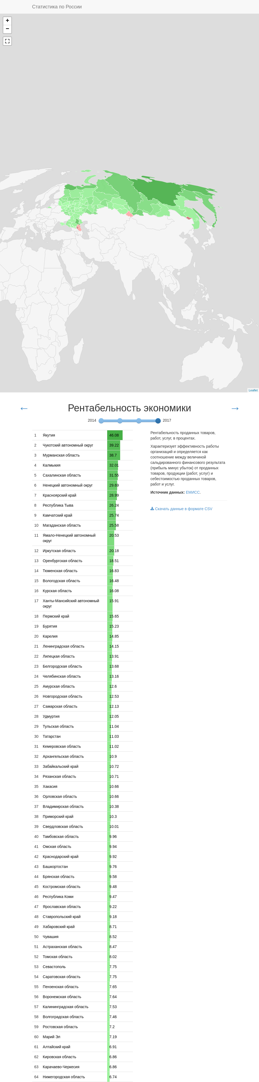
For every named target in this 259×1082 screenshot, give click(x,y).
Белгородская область (62, 666)
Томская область (57, 957)
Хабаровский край (59, 926)
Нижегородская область (64, 1077)
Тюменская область (60, 571)
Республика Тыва (58, 505)
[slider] (158, 421)
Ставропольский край (62, 916)
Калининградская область (65, 1007)
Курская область (57, 591)
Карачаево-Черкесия (61, 1067)
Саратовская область (61, 977)
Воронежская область (62, 997)
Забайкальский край (60, 766)
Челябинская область (62, 676)
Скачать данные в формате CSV (181, 509)
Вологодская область (61, 581)
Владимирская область (63, 806)
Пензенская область (60, 987)
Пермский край (56, 616)
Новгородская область (62, 696)
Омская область (57, 846)
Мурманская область (61, 455)
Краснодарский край (60, 856)
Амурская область (59, 686)
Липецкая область (59, 656)
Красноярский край (59, 495)
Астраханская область (62, 947)
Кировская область (59, 1057)
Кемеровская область (62, 746)
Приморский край (58, 816)
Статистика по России (57, 6)
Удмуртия (51, 716)
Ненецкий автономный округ (68, 485)
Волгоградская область (63, 1017)
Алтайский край (56, 1047)
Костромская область (61, 886)
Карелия (50, 636)
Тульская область (58, 726)
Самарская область (60, 706)
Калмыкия (51, 465)
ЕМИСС (193, 492)
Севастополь (54, 967)
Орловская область (60, 796)
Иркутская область (59, 551)
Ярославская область (62, 906)
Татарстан (52, 736)
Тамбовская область (61, 836)
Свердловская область (63, 826)
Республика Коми (58, 896)
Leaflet (253, 390)
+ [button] (7, 21)
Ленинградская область (63, 646)
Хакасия (50, 786)
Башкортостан (55, 866)
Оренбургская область (62, 561)
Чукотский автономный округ (68, 445)
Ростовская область (60, 1027)
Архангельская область (63, 756)
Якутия (49, 435)
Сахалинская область (62, 475)
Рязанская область (59, 776)
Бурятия (50, 626)
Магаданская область (62, 525)
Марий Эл (51, 1037)
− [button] (7, 29)
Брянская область (58, 876)
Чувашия (50, 937)
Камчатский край (57, 515)
